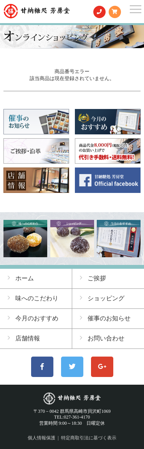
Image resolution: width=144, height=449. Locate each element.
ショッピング (102, 298)
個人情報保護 (41, 438)
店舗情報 (24, 338)
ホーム (21, 278)
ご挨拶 (93, 278)
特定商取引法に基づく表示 (88, 438)
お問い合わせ (102, 338)
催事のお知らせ (105, 318)
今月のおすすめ (33, 318)
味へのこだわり (33, 298)
